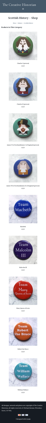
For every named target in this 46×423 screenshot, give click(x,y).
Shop (14, 23)
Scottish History (28, 23)
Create (28, 419)
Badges (20, 23)
